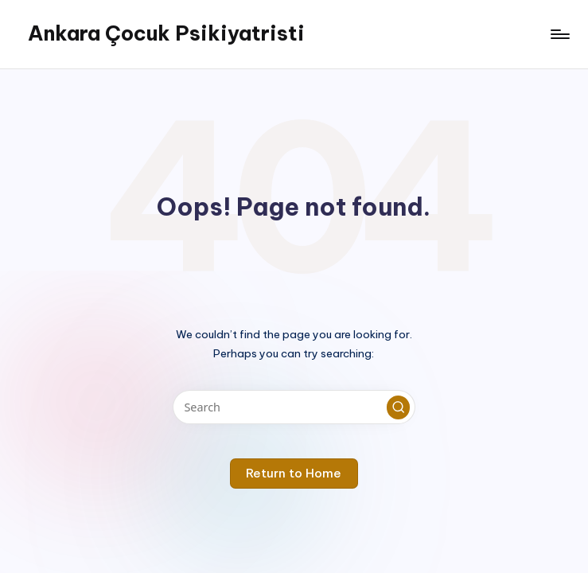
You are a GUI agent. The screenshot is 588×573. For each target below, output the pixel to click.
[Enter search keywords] (294, 407)
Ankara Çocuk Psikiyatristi (166, 33)
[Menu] (559, 34)
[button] (399, 407)
